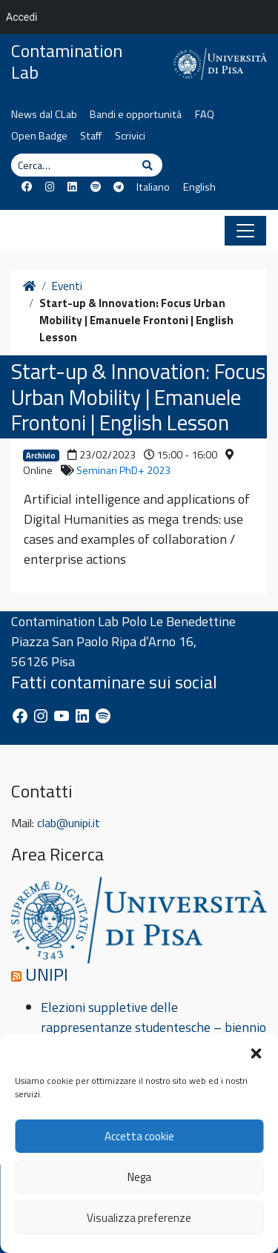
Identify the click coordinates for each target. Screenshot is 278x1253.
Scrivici (130, 136)
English (199, 187)
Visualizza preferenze (139, 1217)
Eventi (67, 286)
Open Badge (39, 136)
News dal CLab (44, 114)
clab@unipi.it (68, 823)
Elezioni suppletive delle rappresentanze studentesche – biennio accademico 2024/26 (153, 1027)
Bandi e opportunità (136, 114)
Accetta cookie (139, 1136)
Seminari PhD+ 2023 (123, 470)
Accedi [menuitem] (22, 17)
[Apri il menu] (245, 231)
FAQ (204, 114)
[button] (255, 1052)
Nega (139, 1176)
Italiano (153, 187)
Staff (91, 136)
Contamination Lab (66, 61)
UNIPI (46, 974)
